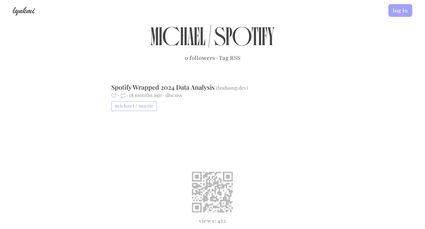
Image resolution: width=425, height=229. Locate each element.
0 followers (200, 58)
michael (177, 40)
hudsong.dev (232, 87)
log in (400, 10)
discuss (173, 95)
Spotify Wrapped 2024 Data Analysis (163, 87)
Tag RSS (229, 58)
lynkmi (23, 10)
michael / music (134, 105)
